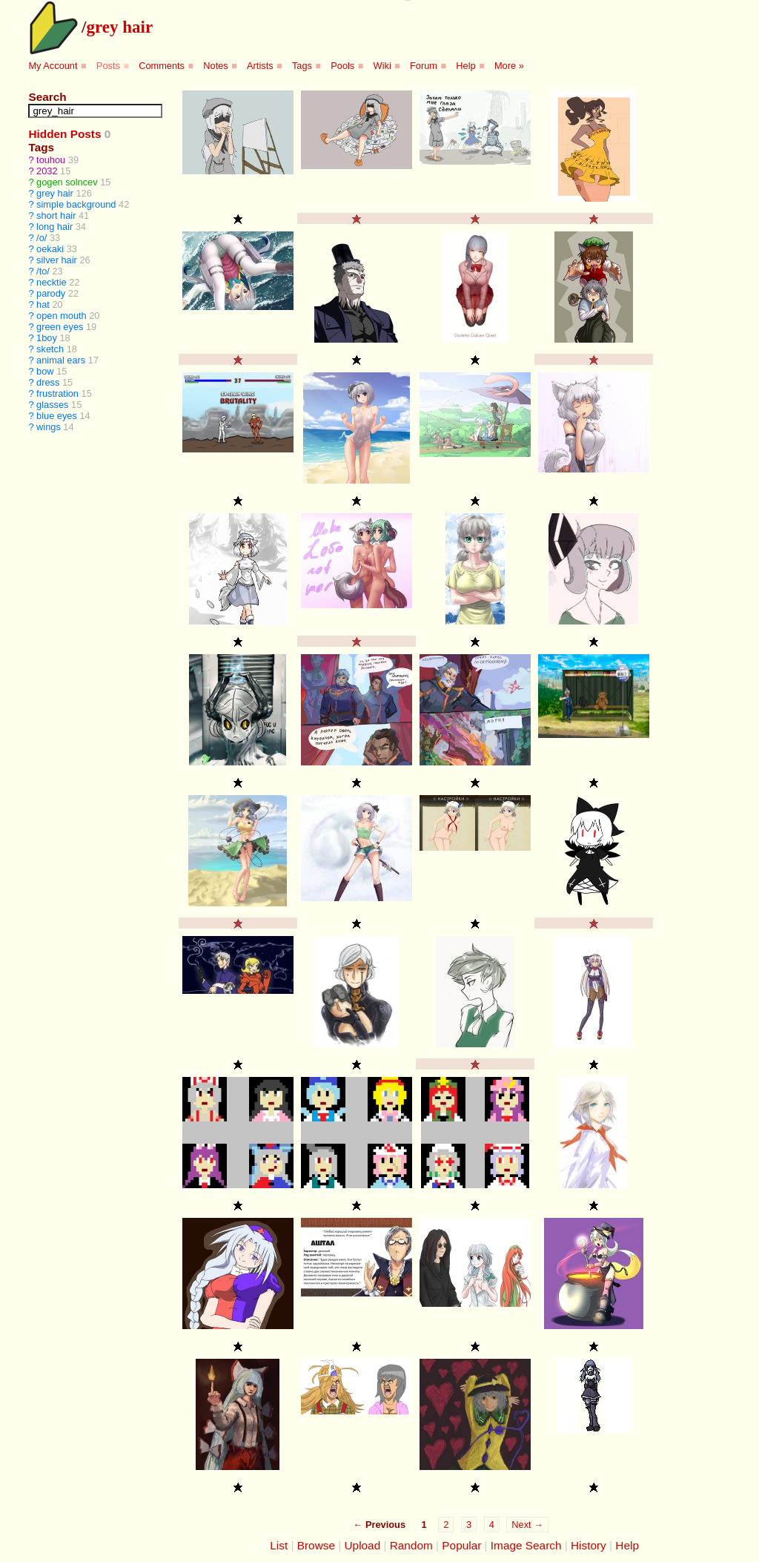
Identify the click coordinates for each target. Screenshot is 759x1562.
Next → (527, 1524)
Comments (162, 65)
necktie (51, 282)
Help (465, 65)
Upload (363, 1545)
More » (509, 65)
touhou (50, 159)
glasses (52, 404)
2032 (46, 171)
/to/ (43, 271)
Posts (108, 65)
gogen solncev (67, 182)
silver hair (56, 260)
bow (44, 371)
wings (48, 426)
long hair (54, 226)
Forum (423, 65)
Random (411, 1545)
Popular (461, 1545)
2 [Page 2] (445, 1524)
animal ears (60, 360)
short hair (56, 215)
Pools (342, 65)
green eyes (59, 326)
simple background (76, 204)
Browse (316, 1545)
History (588, 1545)
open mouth (61, 315)
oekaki (50, 248)
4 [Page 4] (491, 1524)
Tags (302, 65)
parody (50, 293)
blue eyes (56, 415)
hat (43, 304)
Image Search (526, 1545)
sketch (50, 349)
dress (47, 382)
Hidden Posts (64, 134)
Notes (215, 65)
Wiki (382, 65)
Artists (260, 65)
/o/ (41, 237)
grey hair (119, 26)
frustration (57, 393)
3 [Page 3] (468, 1524)
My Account (52, 65)
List (279, 1545)
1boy (46, 337)
